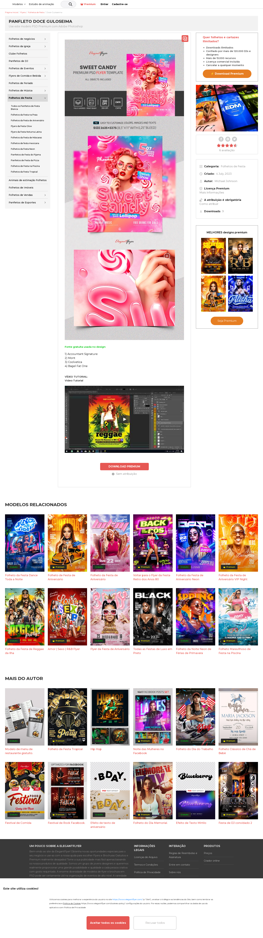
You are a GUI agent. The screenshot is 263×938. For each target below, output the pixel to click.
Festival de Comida (18, 822)
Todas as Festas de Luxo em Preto (152, 651)
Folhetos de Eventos (21, 68)
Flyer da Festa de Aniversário (110, 648)
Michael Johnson (226, 181)
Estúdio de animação (67, 4)
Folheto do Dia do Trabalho (194, 748)
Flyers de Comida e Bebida (25, 75)
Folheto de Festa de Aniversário (61, 577)
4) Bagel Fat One (76, 366)
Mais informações (211, 192)
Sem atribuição (124, 473)
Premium (216, 4)
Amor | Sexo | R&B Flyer (64, 648)
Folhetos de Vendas (21, 194)
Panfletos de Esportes (22, 202)
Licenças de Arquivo (145, 856)
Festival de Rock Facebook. (66, 822)
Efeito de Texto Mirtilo (191, 822)
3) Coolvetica (73, 362)
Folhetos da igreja (19, 46)
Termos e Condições (146, 864)
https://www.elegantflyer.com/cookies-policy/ (103, 903)
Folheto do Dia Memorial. (150, 822)
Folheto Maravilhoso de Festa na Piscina (235, 651)
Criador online (212, 860)
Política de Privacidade (147, 871)
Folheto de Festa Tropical (65, 748)
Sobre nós (175, 871)
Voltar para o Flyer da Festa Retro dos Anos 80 (151, 577)
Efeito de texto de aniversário (102, 824)
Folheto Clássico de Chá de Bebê (237, 750)
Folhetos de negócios (22, 38)
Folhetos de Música (20, 90)
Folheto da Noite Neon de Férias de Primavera (193, 651)
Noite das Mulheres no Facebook (148, 750)
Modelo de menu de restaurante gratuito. (19, 750)
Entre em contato (179, 864)
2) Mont (70, 358)
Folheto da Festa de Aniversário (104, 577)
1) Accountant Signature (81, 354)
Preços (208, 852)
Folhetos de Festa (20, 97)
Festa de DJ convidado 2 (235, 822)
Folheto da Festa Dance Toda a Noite (21, 577)
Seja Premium (227, 320)
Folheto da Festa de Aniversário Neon (189, 577)
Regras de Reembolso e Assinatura (183, 854)
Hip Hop (96, 748)
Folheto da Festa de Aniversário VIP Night (233, 577)
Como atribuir (208, 204)
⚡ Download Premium (227, 73)
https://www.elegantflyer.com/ (127, 899)
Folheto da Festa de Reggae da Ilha (24, 651)
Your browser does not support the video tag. (227, 108)
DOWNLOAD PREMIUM (124, 466)
